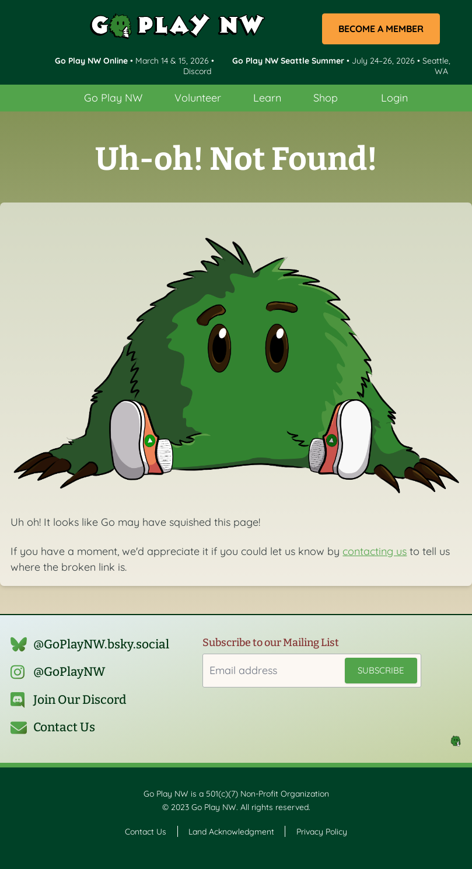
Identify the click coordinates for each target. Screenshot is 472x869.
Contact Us (64, 727)
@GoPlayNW (69, 671)
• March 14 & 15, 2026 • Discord (134, 65)
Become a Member (381, 28)
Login (394, 97)
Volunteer (197, 97)
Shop (325, 97)
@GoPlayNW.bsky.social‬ (101, 644)
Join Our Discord (80, 699)
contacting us (374, 551)
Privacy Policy (321, 831)
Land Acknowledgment (231, 831)
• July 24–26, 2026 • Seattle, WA (341, 65)
